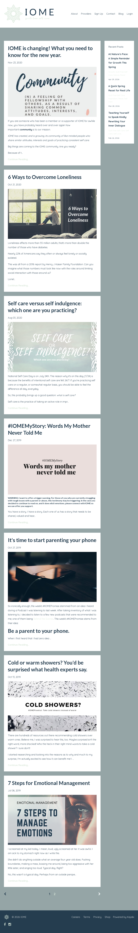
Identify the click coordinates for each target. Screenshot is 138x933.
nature (116, 75)
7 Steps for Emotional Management (49, 783)
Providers (86, 13)
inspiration (112, 98)
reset (122, 75)
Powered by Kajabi (123, 917)
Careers (75, 917)
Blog (120, 13)
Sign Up (98, 13)
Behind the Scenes (43, 618)
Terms (86, 917)
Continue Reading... (18, 159)
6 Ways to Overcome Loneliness (44, 177)
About (74, 13)
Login (130, 13)
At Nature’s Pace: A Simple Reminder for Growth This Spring (119, 60)
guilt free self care (116, 95)
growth (111, 72)
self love (117, 134)
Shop (107, 917)
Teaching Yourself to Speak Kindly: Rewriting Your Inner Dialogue (118, 119)
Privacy (97, 917)
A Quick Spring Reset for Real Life (119, 88)
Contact (110, 13)
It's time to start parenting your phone (52, 540)
